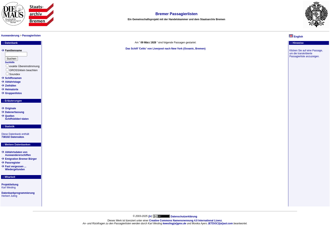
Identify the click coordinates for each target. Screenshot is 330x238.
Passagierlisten (31, 35)
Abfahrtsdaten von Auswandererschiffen (18, 154)
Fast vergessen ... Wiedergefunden (15, 168)
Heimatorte (11, 89)
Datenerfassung (14, 112)
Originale (10, 108)
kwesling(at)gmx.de (174, 223)
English (298, 36)
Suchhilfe (10, 62)
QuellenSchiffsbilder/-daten (17, 117)
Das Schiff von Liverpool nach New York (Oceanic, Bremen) (165, 48)
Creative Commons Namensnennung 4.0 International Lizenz (185, 220)
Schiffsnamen (13, 78)
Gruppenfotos (13, 93)
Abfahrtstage (13, 81)
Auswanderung (10, 35)
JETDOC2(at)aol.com (220, 223)
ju (150, 216)
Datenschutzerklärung (184, 216)
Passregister (12, 162)
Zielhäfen (10, 85)
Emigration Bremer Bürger (21, 158)
